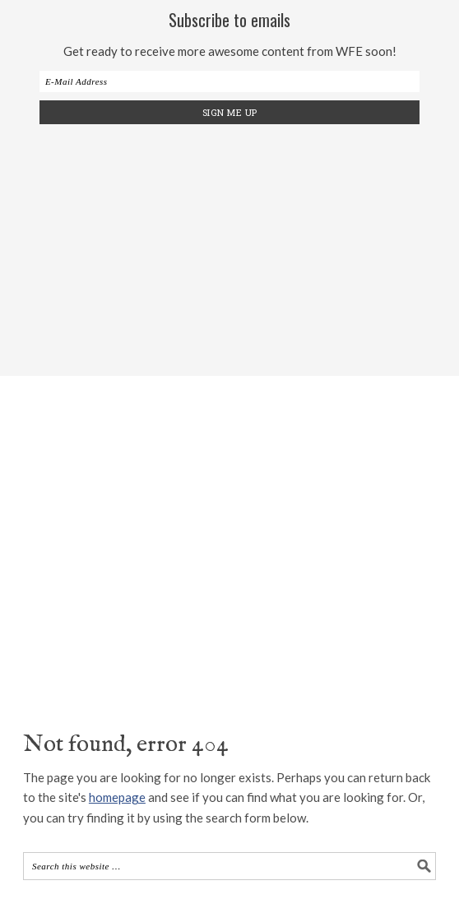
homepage (117, 797)
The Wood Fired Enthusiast (229, 533)
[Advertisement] (241, 247)
